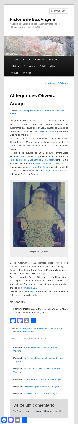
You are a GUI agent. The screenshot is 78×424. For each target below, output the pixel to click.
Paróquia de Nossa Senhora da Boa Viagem (32, 160)
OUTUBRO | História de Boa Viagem (42, 386)
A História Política (47, 66)
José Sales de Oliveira (44, 131)
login (34, 411)
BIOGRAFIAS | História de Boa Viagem (43, 379)
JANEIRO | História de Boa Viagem (41, 393)
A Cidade (52, 59)
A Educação (29, 66)
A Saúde (14, 73)
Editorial (14, 59)
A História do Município (33, 59)
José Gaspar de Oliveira (47, 163)
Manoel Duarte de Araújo (56, 170)
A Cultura (15, 66)
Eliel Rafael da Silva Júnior (50, 328)
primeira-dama (29, 287)
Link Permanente (25, 331)
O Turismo (27, 73)
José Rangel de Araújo (37, 167)
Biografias (28, 328)
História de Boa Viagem (32, 19)
